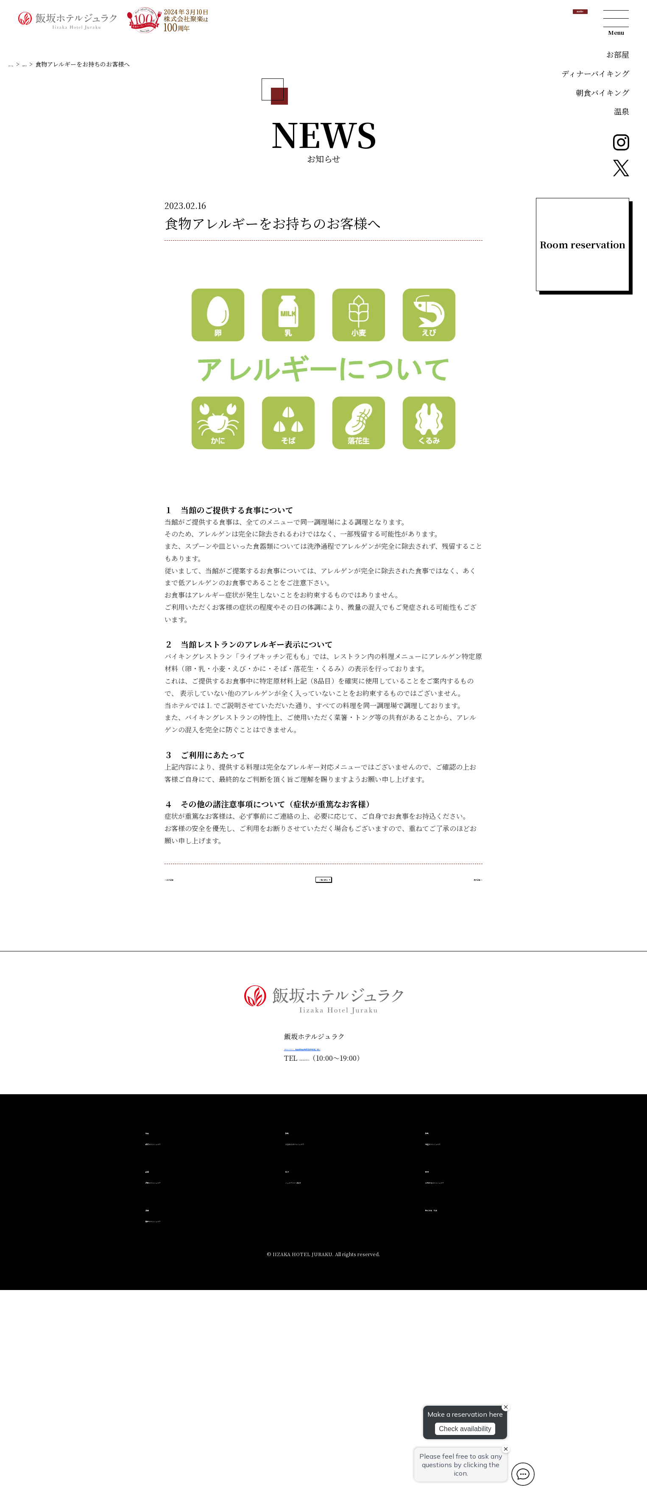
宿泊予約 (558, 19)
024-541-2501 (287, 1275)
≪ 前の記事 (182, 1090)
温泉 (621, 111)
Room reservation (582, 244)
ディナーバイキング (595, 73)
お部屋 (617, 54)
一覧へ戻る (323, 1090)
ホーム (17, 266)
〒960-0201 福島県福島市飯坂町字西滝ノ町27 (323, 1264)
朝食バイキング (602, 92)
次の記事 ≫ (464, 1090)
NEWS (44, 266)
